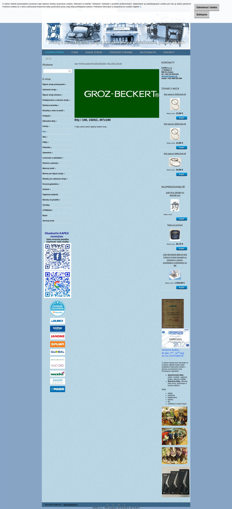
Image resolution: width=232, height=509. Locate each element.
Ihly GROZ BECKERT (99, 64)
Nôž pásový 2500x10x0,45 (175, 124)
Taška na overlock (175, 225)
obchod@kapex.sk (169, 76)
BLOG (48, 58)
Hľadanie (48, 64)
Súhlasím (198, 14)
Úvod (76, 64)
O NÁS (74, 52)
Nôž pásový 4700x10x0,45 (175, 94)
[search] (69, 71)
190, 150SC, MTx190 (115, 64)
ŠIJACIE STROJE (93, 52)
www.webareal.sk (70, 505)
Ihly (80, 64)
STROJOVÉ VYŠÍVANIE (121, 52)
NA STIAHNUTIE (148, 52)
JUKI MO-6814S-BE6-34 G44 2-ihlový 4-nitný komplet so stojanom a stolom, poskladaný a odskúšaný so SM (175, 260)
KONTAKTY (169, 52)
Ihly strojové (87, 64)
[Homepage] (55, 52)
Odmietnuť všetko (203, 7)
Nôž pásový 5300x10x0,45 (175, 154)
